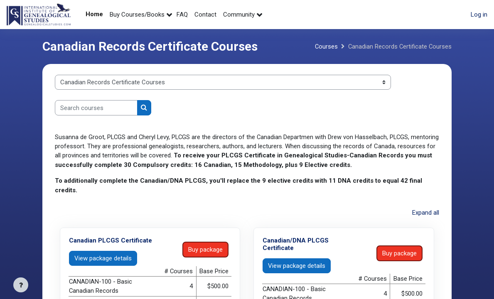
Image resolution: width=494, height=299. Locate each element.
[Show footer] (20, 284)
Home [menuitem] (94, 14)
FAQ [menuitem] (182, 14)
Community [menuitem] (239, 14)
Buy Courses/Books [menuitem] (137, 14)
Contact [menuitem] (205, 14)
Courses (325, 46)
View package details (103, 258)
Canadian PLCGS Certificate (110, 240)
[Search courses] (96, 107)
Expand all (425, 213)
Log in (479, 14)
